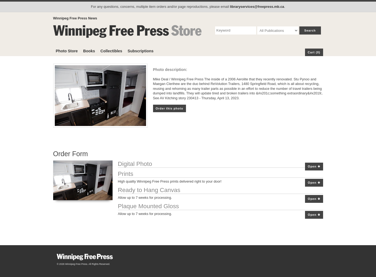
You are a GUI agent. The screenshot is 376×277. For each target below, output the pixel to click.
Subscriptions (141, 51)
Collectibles (111, 51)
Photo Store (67, 51)
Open (314, 166)
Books (89, 51)
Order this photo (169, 108)
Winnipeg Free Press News (75, 18)
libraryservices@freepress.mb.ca (257, 7)
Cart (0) (314, 52)
